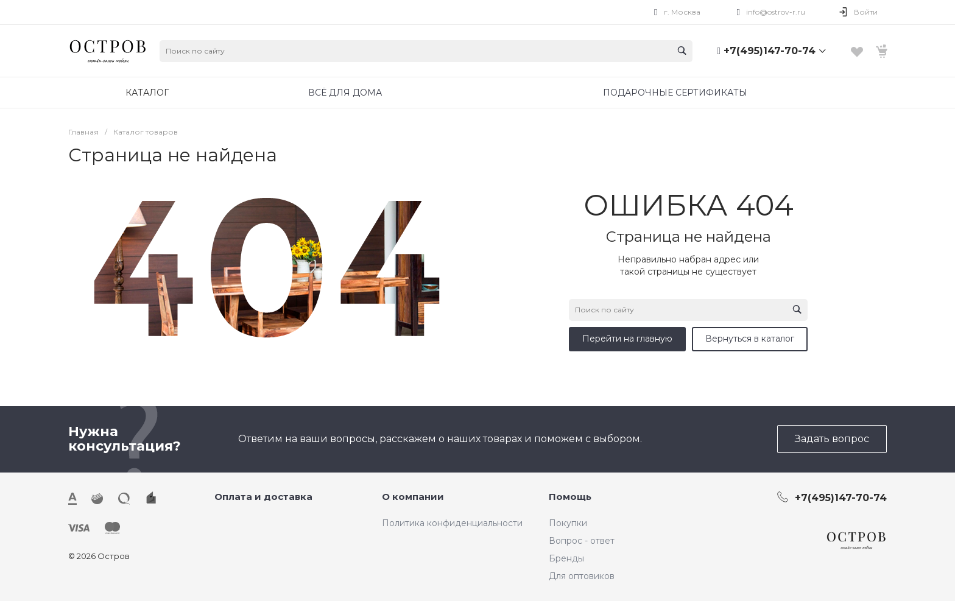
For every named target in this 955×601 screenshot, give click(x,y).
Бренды (566, 558)
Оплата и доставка (263, 496)
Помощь (570, 496)
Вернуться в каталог (749, 338)
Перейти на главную (627, 338)
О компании (413, 496)
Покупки (568, 523)
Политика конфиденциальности (452, 523)
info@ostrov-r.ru (775, 11)
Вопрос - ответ (582, 540)
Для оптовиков (582, 576)
